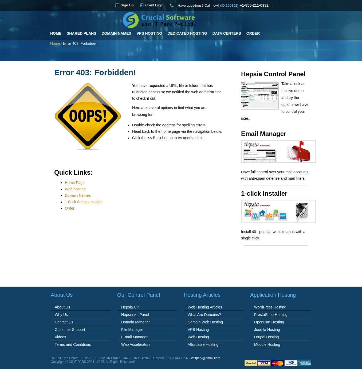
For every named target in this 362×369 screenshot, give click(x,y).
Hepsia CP (130, 307)
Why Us (61, 314)
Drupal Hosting (266, 337)
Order (253, 33)
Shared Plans (81, 33)
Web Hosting (198, 337)
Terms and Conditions (73, 344)
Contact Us (64, 322)
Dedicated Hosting (187, 33)
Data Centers (227, 33)
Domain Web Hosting (205, 322)
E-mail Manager (134, 337)
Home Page (75, 183)
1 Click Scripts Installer (84, 202)
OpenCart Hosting (269, 322)
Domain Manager (135, 322)
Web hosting (75, 189)
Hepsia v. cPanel (135, 314)
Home (55, 33)
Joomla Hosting (267, 329)
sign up (127, 5)
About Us (62, 307)
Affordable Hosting (203, 344)
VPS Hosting (149, 33)
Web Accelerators (135, 344)
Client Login (154, 5)
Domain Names (116, 33)
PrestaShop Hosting (271, 314)
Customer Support (70, 329)
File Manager (132, 329)
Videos (60, 337)
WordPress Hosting (270, 307)
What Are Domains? (204, 314)
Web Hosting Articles (205, 307)
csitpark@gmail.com (205, 358)
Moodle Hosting (267, 344)
